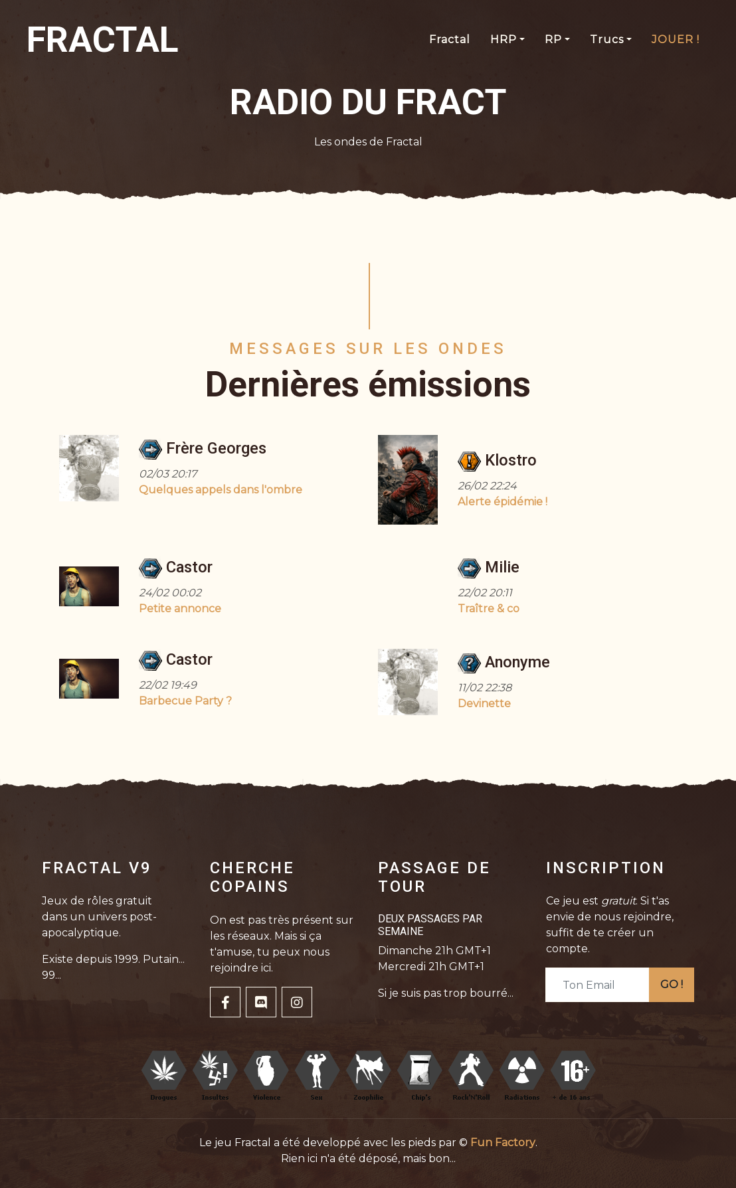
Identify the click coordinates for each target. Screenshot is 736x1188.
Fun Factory (502, 1142)
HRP (503, 39)
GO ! (671, 984)
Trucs (607, 39)
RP (553, 39)
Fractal (449, 39)
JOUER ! (675, 39)
